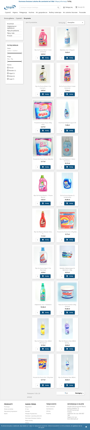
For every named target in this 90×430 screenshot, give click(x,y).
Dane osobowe (50, 406)
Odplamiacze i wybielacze (12, 27)
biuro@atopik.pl (72, 419)
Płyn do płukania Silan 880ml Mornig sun (43, 342)
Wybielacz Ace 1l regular (67, 50)
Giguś (12, 73)
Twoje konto (51, 404)
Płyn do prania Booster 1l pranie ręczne (43, 196)
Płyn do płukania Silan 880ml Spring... (67, 342)
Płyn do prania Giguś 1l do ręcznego (43, 269)
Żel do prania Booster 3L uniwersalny (67, 196)
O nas (27, 409)
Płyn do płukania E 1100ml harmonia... (67, 160)
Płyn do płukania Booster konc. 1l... (43, 232)
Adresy (48, 411)
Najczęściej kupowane (10, 411)
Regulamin (28, 407)
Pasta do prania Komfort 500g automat (67, 305)
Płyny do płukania (13, 31)
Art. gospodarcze (41, 12)
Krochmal (10, 24)
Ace (11, 68)
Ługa (11, 79)
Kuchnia (31, 12)
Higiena (15, 12)
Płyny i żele (10, 33)
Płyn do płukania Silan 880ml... (67, 377)
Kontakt (27, 411)
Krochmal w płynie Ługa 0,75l (67, 123)
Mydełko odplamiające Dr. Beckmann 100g (67, 269)
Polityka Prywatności (31, 413)
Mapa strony (29, 420)
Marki (5, 413)
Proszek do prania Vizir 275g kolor (43, 377)
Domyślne (76, 22)
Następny (79, 393)
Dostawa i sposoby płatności (33, 416)
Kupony (48, 413)
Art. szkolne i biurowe (70, 12)
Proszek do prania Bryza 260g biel (43, 159)
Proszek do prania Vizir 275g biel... (67, 232)
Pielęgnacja (23, 12)
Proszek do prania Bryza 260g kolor (43, 123)
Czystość (8, 12)
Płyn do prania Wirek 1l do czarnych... (43, 87)
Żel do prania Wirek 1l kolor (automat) (67, 87)
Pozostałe (82, 12)
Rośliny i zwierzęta (55, 12)
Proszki (9, 36)
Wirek (12, 76)
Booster (12, 70)
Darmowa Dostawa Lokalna (33, 418)
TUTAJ (69, 1)
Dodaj (45, 58)
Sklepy (27, 423)
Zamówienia (49, 409)
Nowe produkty (8, 409)
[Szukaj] (40, 7)
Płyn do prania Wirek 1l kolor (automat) (43, 51)
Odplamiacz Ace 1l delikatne (43, 304)
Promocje (7, 407)
